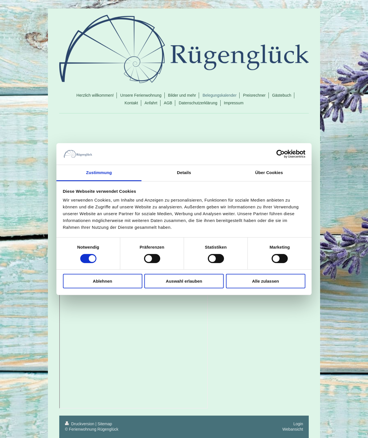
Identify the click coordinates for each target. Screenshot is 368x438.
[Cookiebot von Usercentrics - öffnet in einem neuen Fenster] (280, 154)
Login (298, 424)
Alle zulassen (265, 281)
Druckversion (80, 424)
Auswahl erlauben (184, 281)
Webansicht (292, 429)
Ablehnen (102, 281)
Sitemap (105, 424)
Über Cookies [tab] (269, 172)
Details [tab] (184, 172)
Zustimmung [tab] (99, 172)
